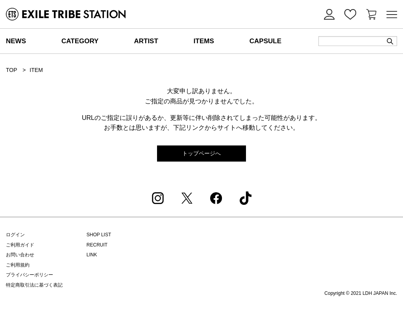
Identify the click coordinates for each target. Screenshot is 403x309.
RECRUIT (97, 245)
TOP (11, 70)
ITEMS (204, 41)
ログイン (15, 234)
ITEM (36, 70)
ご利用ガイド (20, 245)
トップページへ (201, 153)
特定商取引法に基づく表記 (34, 285)
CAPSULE (265, 41)
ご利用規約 (18, 265)
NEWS (16, 41)
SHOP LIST (99, 234)
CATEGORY (79, 41)
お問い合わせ (20, 255)
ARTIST (146, 41)
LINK (92, 255)
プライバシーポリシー (29, 275)
